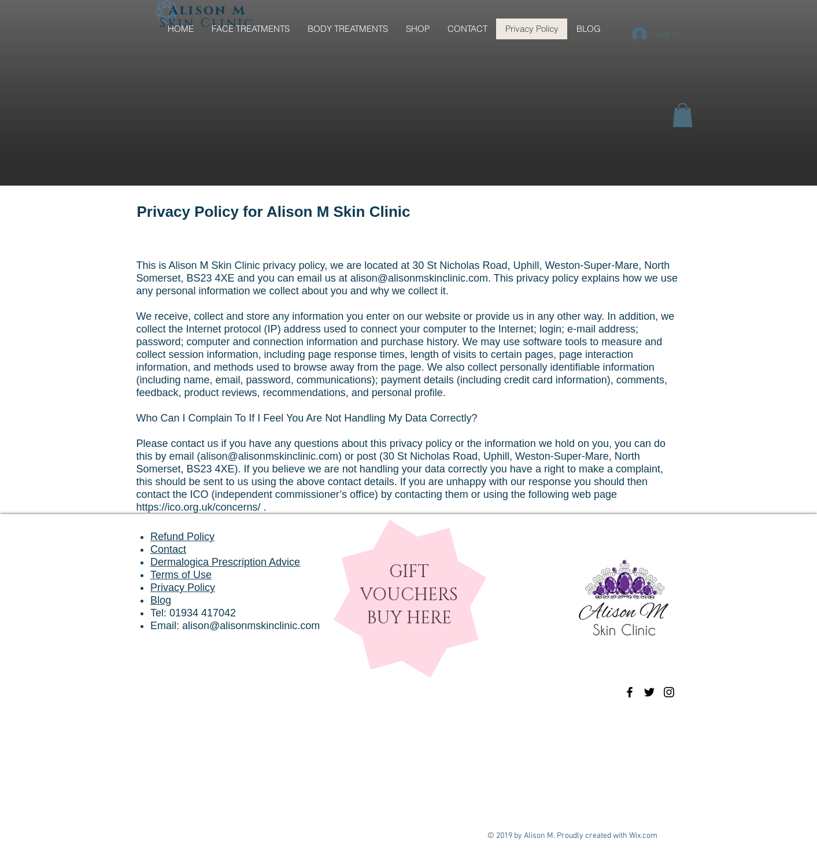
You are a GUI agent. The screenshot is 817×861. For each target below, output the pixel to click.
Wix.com (643, 836)
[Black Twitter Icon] (649, 692)
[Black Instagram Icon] (669, 692)
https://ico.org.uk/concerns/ (198, 507)
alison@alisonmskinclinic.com (419, 278)
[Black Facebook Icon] (630, 692)
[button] (682, 115)
